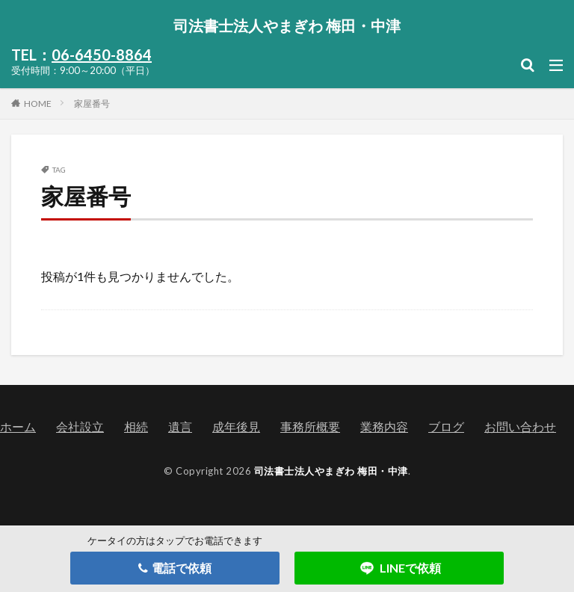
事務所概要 (310, 426)
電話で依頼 (175, 568)
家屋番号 (92, 103)
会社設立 (80, 426)
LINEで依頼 (399, 568)
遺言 (180, 426)
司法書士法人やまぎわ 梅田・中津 (287, 25)
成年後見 (236, 426)
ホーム (18, 426)
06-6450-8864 (102, 55)
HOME (38, 103)
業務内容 (384, 426)
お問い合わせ (520, 426)
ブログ (446, 426)
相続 (136, 426)
